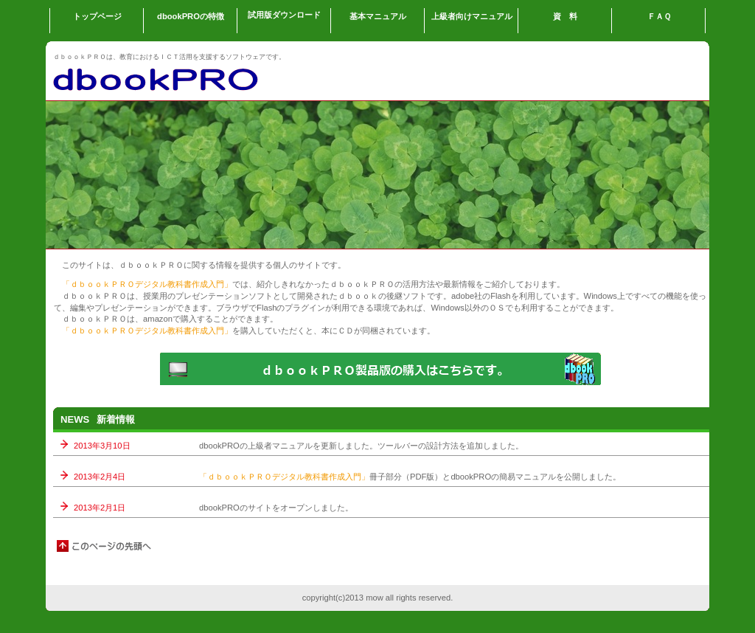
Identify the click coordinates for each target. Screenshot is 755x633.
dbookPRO (200, 78)
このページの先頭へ (105, 546)
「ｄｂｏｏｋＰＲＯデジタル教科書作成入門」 (147, 284)
